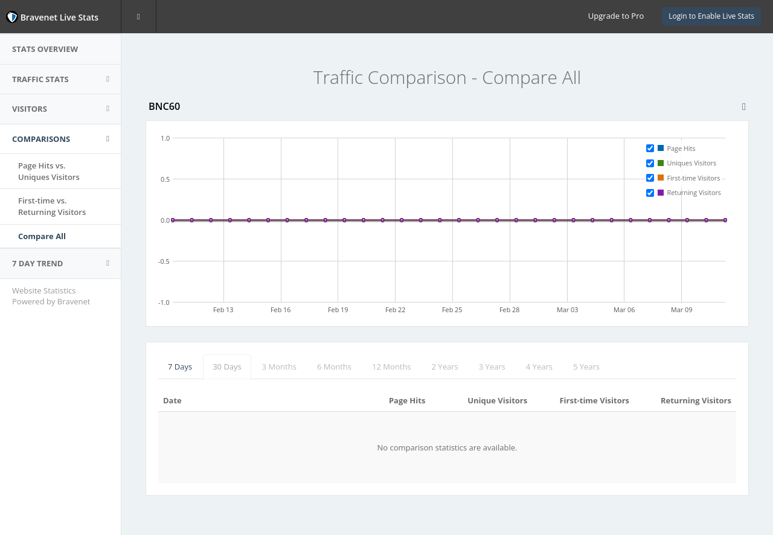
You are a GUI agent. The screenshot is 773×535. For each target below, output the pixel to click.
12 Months (391, 366)
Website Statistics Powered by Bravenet (51, 296)
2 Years (445, 366)
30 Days (227, 366)
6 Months (334, 366)
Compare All (42, 236)
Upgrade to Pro (616, 15)
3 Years (492, 366)
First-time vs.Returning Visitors (52, 206)
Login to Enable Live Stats (711, 16)
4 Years (539, 366)
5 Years (586, 366)
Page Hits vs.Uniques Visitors (49, 171)
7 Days (180, 366)
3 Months (279, 366)
